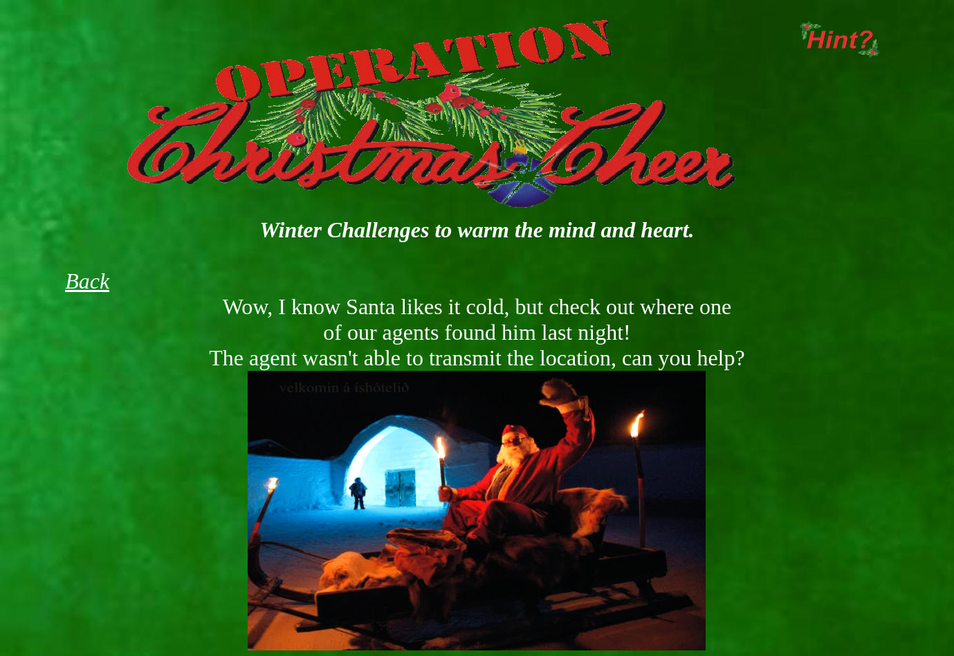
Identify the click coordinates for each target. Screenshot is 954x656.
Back (87, 280)
